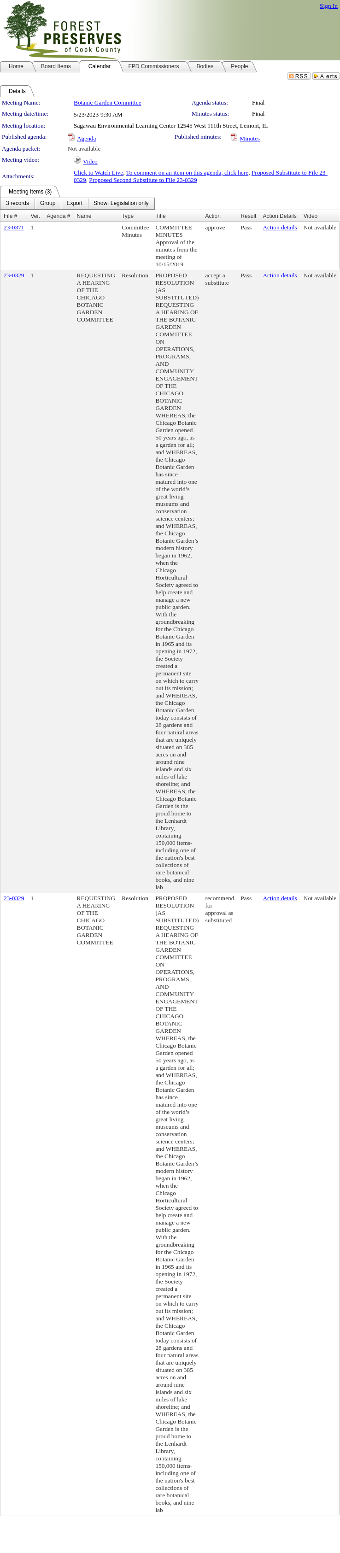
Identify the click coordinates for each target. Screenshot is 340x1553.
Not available (84, 148)
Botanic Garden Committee (107, 102)
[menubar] (77, 204)
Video (90, 161)
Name (84, 216)
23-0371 (14, 227)
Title (160, 216)
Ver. (35, 216)
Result (248, 216)
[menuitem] (17, 203)
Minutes (250, 138)
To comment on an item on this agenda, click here (187, 172)
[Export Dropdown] (74, 203)
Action (212, 216)
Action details (280, 227)
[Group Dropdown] (48, 203)
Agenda (86, 138)
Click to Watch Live (98, 172)
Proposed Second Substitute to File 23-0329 (143, 179)
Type (128, 216)
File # (10, 216)
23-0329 (14, 275)
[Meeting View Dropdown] (121, 203)
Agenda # (58, 216)
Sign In (329, 5)
